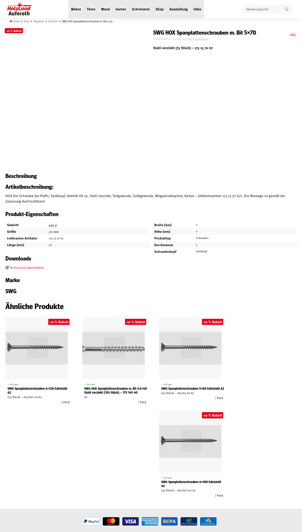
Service (59, 482)
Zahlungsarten (15, 501)
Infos (197, 8)
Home (16, 21)
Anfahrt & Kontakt (118, 490)
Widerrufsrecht (15, 482)
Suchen (286, 9)
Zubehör (53, 21)
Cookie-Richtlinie (15, 506)
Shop (160, 8)
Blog (58, 477)
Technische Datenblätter (27, 268)
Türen (91, 8)
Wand (105, 8)
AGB (7, 477)
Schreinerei (141, 8)
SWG (293, 34)
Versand (10, 496)
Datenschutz (13, 486)
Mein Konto (12, 472)
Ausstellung (179, 8)
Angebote (38, 21)
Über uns (60, 491)
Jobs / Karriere (64, 472)
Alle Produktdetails (202, 39)
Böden (76, 8)
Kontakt (60, 486)
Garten (121, 8)
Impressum (12, 491)
